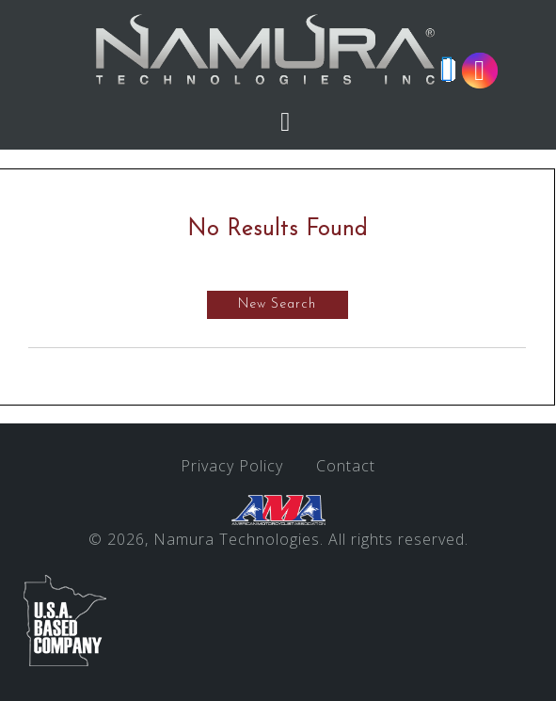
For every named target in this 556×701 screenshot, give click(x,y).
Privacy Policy (232, 465)
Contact (345, 465)
